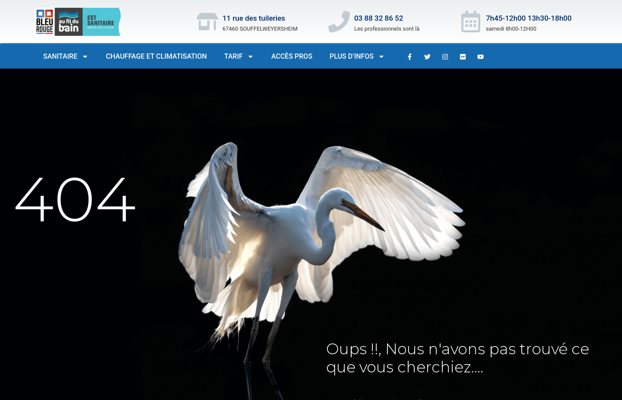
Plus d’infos (357, 56)
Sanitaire (66, 56)
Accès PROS (291, 56)
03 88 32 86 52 (378, 18)
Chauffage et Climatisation (156, 56)
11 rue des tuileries (253, 18)
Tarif (239, 56)
